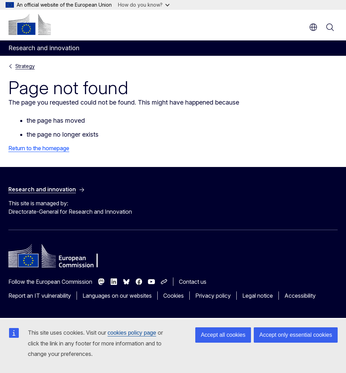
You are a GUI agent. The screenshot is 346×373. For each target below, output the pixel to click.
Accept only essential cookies (295, 335)
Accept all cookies (223, 335)
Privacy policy (213, 295)
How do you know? (144, 5)
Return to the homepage (38, 148)
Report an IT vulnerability (39, 295)
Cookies (173, 295)
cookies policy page (132, 333)
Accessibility (300, 295)
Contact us (192, 281)
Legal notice (257, 295)
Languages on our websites (117, 295)
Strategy (25, 66)
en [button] (313, 27)
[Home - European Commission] (29, 24)
